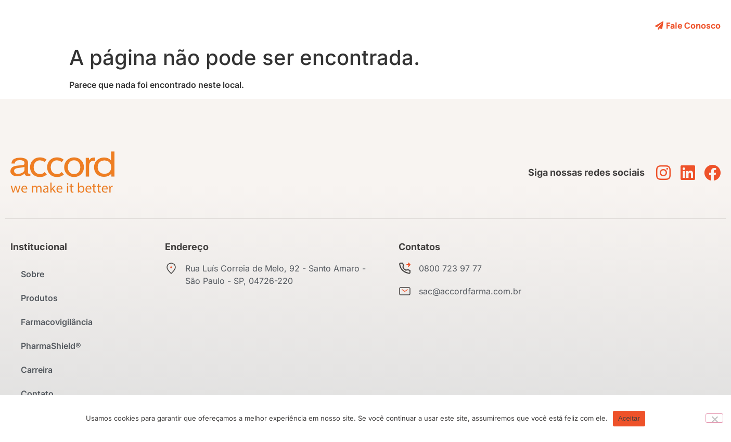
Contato (512, 25)
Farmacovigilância (321, 25)
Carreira (465, 25)
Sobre (205, 25)
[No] (714, 418)
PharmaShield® (403, 25)
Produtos (251, 25)
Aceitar (629, 418)
